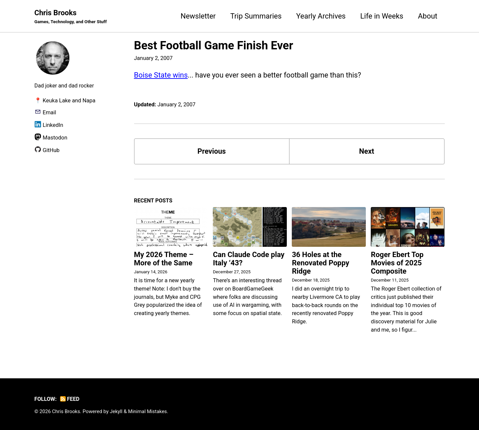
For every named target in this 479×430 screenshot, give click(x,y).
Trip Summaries (256, 16)
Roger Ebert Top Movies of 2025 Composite (397, 263)
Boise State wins (161, 75)
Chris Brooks (71, 17)
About (428, 16)
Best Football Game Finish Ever (213, 45)
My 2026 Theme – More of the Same (164, 259)
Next (366, 151)
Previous (211, 151)
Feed (70, 399)
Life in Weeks (381, 16)
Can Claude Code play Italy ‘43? (248, 259)
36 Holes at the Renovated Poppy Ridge (320, 263)
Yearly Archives (321, 16)
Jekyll (116, 412)
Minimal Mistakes (148, 412)
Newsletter (198, 16)
